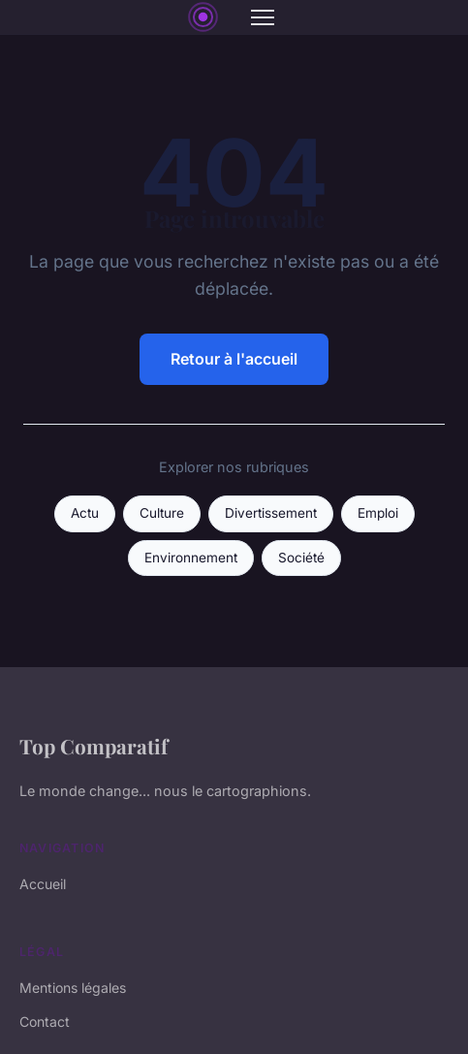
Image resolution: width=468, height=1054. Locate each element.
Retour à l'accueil (234, 358)
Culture (162, 513)
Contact (44, 1021)
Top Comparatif (93, 745)
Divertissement (271, 513)
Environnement (190, 557)
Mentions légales (72, 987)
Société (301, 557)
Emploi (378, 513)
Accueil (42, 884)
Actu (85, 513)
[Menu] (262, 17)
